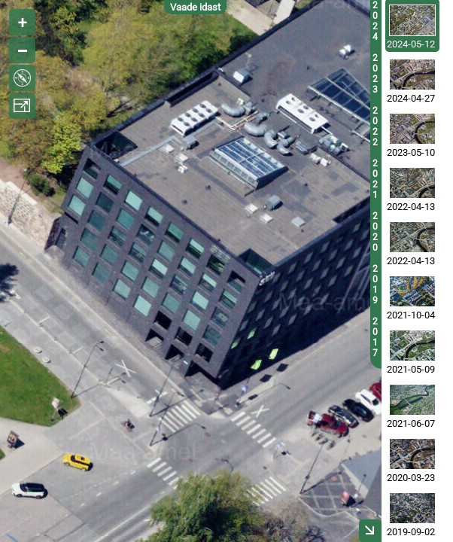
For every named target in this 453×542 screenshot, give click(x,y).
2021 (375, 179)
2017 (375, 337)
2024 (375, 21)
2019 (375, 284)
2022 (375, 126)
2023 (375, 74)
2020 (375, 232)
